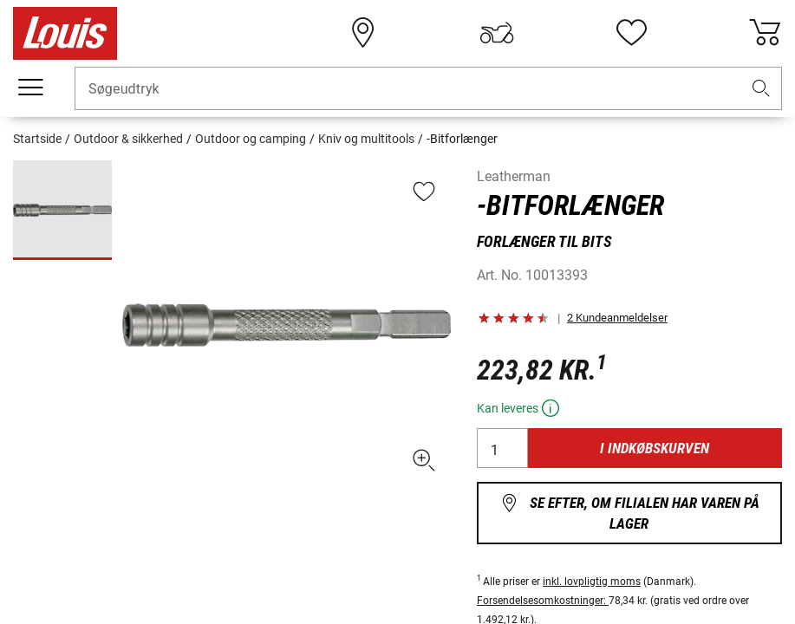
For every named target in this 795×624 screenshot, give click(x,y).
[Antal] (502, 448)
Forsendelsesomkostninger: (543, 601)
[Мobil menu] (30, 88)
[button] (761, 88)
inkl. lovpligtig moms (592, 581)
